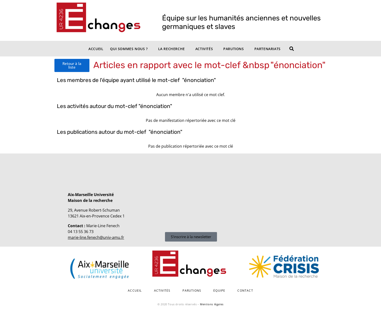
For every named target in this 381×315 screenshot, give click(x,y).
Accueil (95, 48)
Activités (204, 48)
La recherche (171, 48)
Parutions (233, 48)
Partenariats (267, 48)
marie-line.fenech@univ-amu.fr (96, 237)
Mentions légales (212, 304)
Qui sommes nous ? (128, 48)
